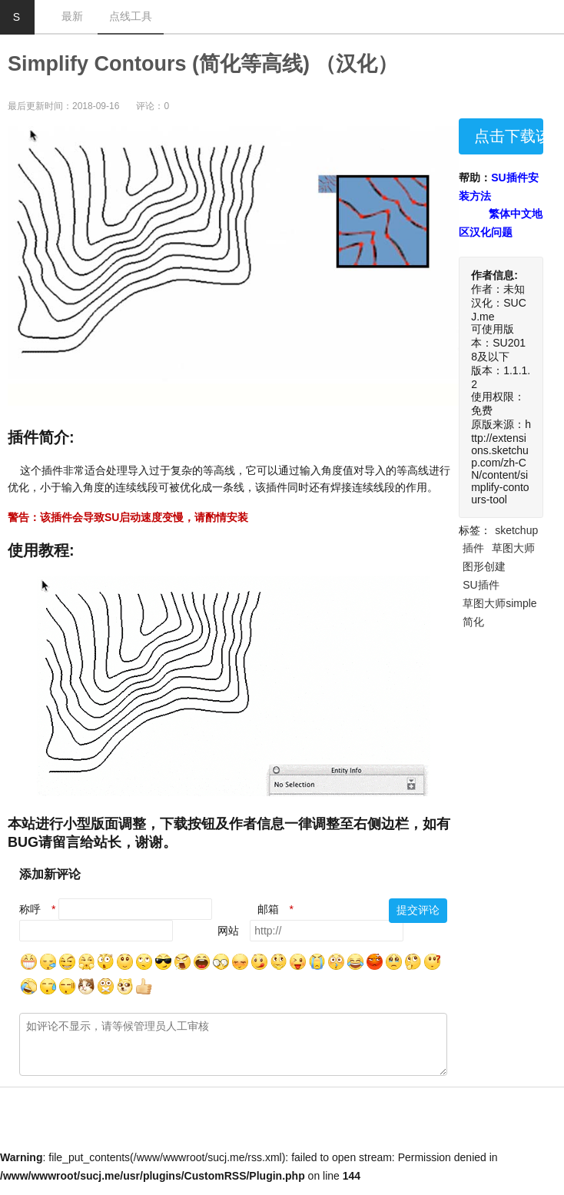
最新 (72, 16)
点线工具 (130, 16)
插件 (473, 548)
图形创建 (484, 566)
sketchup (516, 530)
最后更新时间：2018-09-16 (63, 106)
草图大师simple (499, 603)
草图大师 (513, 548)
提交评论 (418, 910)
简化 (473, 622)
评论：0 (152, 106)
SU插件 (481, 585)
